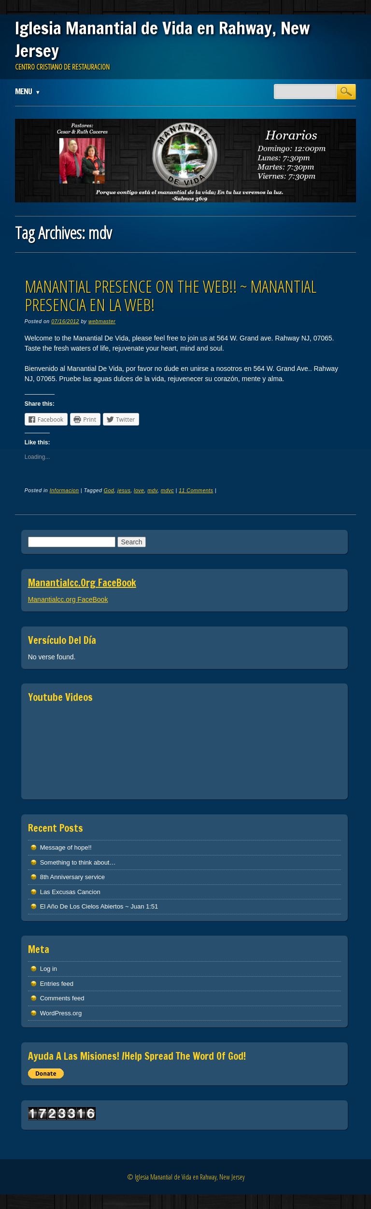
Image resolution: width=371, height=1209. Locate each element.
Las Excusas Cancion (70, 892)
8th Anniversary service (72, 877)
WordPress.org (61, 1013)
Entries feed (56, 983)
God (109, 490)
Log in (48, 968)
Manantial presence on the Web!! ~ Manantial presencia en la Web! (170, 295)
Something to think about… (78, 862)
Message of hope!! (66, 847)
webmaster (101, 321)
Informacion (64, 490)
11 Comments (196, 490)
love (139, 490)
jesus (123, 490)
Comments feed (62, 998)
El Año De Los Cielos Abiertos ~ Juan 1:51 (99, 906)
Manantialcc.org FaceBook (82, 583)
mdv (152, 490)
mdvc (167, 490)
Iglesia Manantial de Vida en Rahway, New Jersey (162, 39)
